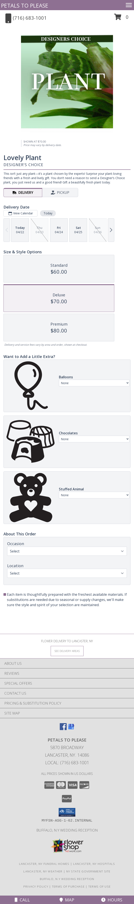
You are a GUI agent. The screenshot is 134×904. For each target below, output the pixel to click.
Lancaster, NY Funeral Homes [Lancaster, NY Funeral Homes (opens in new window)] (44, 864)
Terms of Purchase (68, 886)
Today (48, 213)
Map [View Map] (67, 900)
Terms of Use (99, 886)
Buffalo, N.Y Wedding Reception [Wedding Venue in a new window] (67, 830)
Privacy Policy (35, 886)
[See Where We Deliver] (67, 651)
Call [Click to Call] (22, 900)
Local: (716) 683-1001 (67, 763)
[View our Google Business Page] (71, 728)
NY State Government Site (88, 871)
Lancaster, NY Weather (42, 871)
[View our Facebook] (63, 728)
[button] (121, 18)
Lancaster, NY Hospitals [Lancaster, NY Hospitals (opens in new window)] (94, 864)
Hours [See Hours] (111, 900)
